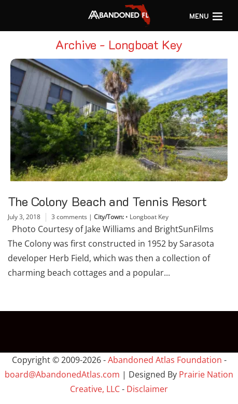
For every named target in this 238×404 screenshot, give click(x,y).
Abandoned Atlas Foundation (165, 360)
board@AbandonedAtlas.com (62, 374)
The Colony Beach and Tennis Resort (107, 201)
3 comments (69, 216)
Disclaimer (147, 389)
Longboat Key (149, 216)
